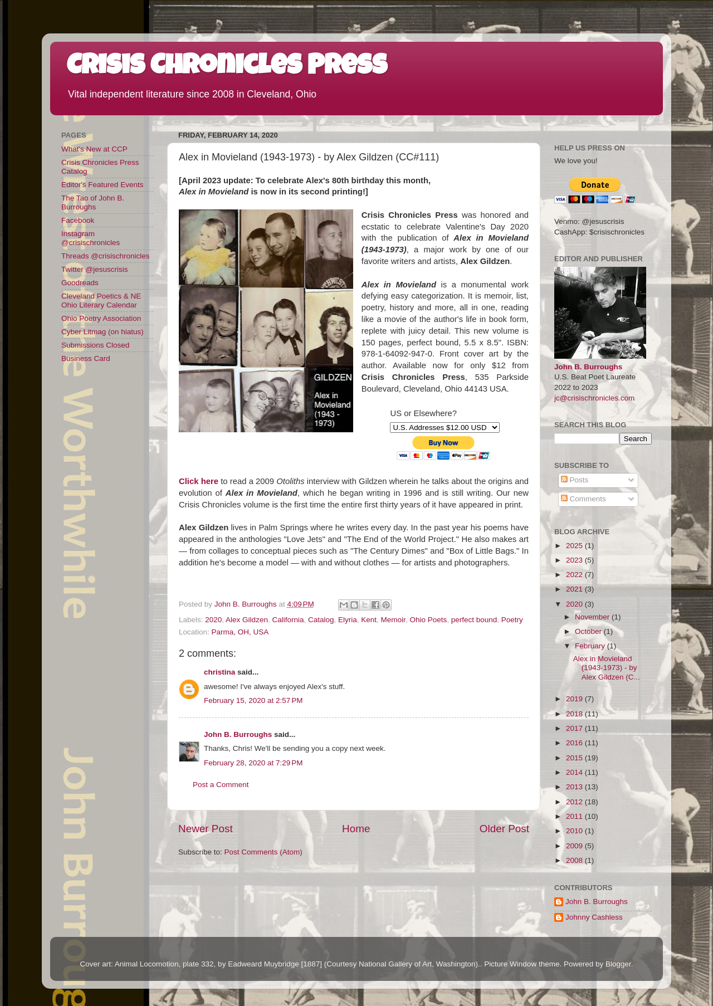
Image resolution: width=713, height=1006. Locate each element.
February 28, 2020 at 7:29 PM (253, 763)
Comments (583, 499)
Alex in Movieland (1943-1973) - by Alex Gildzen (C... (606, 668)
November (593, 617)
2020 (213, 620)
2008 (575, 860)
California (288, 620)
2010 (575, 831)
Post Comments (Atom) (263, 852)
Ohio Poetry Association (101, 318)
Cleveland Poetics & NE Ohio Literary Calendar (101, 300)
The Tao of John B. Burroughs (92, 202)
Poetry (512, 620)
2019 (575, 699)
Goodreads (80, 283)
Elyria (347, 620)
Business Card (85, 358)
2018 (575, 714)
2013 (575, 787)
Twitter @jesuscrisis (94, 269)
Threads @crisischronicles (105, 256)
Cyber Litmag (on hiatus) (102, 332)
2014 (575, 772)
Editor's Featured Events (102, 184)
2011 (575, 816)
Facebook (77, 220)
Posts (575, 480)
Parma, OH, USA (240, 632)
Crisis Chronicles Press (227, 68)
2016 (575, 743)
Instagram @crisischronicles (90, 238)
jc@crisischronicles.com (594, 398)
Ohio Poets (428, 620)
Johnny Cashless (594, 917)
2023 (575, 560)
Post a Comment (221, 784)
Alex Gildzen (247, 620)
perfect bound (474, 620)
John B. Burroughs (238, 734)
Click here (198, 481)
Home (356, 828)
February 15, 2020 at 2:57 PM (253, 700)
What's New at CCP (94, 149)
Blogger (618, 964)
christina (219, 672)
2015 (575, 758)
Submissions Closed (95, 345)
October (589, 631)
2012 (575, 802)
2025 (575, 545)
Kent (369, 620)
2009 (575, 846)
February (591, 646)
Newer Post (205, 828)
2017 (575, 728)
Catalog (321, 620)
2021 (575, 589)
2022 (575, 574)
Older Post (504, 828)
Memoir (393, 620)
